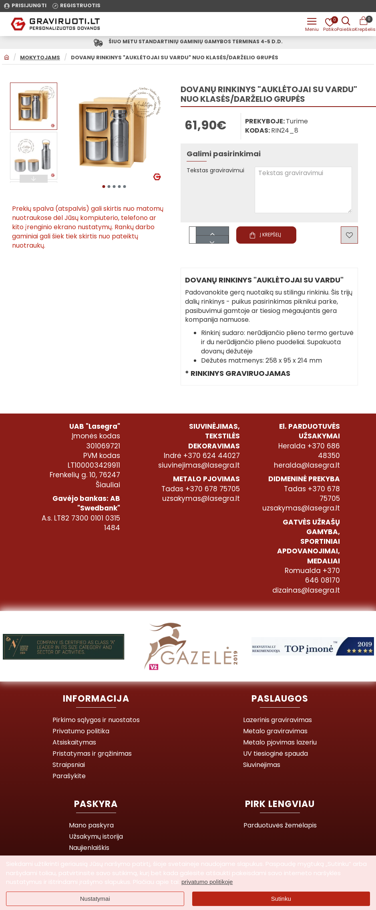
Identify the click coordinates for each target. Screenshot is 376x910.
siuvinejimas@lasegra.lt (199, 465)
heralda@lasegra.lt (307, 465)
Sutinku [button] (281, 898)
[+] (212, 232)
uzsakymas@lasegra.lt (201, 498)
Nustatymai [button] (95, 898)
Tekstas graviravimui (219, 172)
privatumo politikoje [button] (207, 881)
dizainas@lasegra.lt (306, 590)
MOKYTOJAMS (40, 59)
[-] (212, 240)
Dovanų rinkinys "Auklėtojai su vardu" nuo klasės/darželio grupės (174, 59)
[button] (103, 186)
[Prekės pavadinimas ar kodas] (344, 24)
